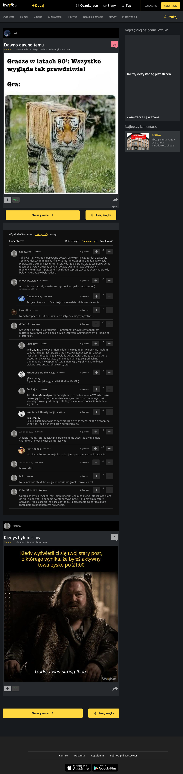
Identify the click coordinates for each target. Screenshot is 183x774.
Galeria (38, 16)
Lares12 (23, 310)
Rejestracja (170, 5)
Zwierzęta (9, 16)
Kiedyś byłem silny (22, 537)
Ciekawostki (55, 16)
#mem (39, 542)
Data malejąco (89, 241)
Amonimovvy (34, 296)
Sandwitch (25, 251)
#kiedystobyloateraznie (58, 49)
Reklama (79, 755)
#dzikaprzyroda (37, 49)
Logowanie (150, 5)
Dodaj (39, 5)
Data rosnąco (72, 241)
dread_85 (24, 324)
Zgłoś (114, 206)
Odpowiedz (84, 252)
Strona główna (43, 215)
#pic (45, 542)
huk (21, 476)
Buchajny (32, 343)
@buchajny (33, 378)
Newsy (113, 16)
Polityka (72, 16)
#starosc (31, 542)
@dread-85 (33, 349)
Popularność (106, 241)
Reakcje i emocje (93, 16)
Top (128, 5)
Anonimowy (26, 431)
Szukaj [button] (172, 17)
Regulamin (97, 755)
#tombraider (22, 49)
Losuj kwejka (101, 215)
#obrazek (21, 542)
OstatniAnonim (28, 490)
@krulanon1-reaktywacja (41, 395)
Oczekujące (89, 5)
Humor (24, 16)
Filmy (112, 5)
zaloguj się (41, 234)
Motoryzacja (129, 16)
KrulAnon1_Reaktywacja (41, 372)
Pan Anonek (34, 448)
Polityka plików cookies (123, 755)
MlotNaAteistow (28, 280)
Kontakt (63, 755)
